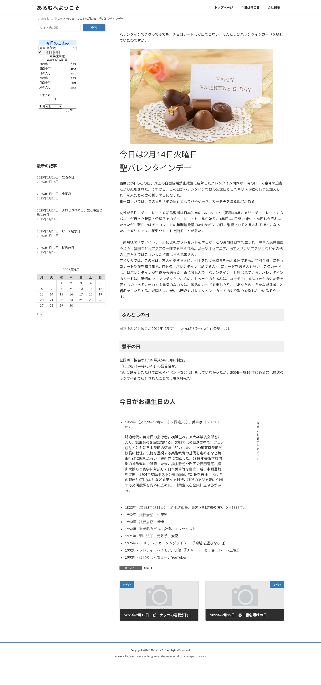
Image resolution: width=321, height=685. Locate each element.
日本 (237, 242)
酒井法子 (146, 536)
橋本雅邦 (178, 463)
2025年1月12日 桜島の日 (55, 248)
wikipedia (258, 450)
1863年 (130, 422)
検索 (94, 27)
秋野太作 (146, 521)
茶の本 (146, 480)
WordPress (136, 656)
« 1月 (41, 314)
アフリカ (258, 248)
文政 (143, 507)
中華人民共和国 (271, 242)
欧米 (201, 248)
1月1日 (158, 507)
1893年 (237, 507)
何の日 (148, 568)
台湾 (126, 248)
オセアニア (217, 248)
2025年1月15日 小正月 (54, 194)
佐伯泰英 (146, 514)
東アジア (155, 248)
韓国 (137, 248)
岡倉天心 (181, 422)
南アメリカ (238, 248)
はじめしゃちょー (153, 557)
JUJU (143, 543)
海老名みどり (149, 529)
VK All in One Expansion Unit (189, 656)
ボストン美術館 (170, 474)
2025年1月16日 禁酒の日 (55, 177)
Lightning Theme (159, 656)
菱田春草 (207, 463)
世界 (126, 254)
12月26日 (160, 422)
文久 (143, 422)
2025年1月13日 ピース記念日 (58, 231)
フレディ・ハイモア (155, 550)
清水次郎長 (179, 507)
